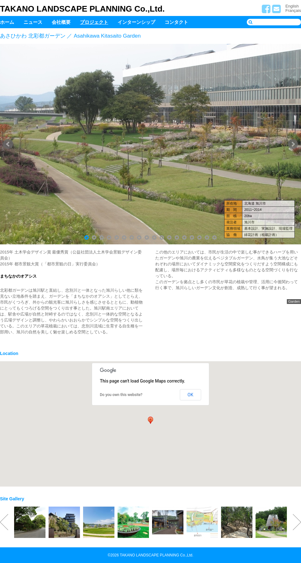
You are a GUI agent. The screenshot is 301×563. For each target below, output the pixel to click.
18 (214, 237)
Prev (8, 144)
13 (177, 237)
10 (154, 237)
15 (192, 237)
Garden (294, 301)
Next (293, 144)
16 (199, 237)
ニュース (33, 22)
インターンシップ (136, 22)
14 (184, 237)
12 (169, 237)
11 (162, 237)
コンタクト (176, 22)
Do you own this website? (121, 395)
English (292, 6)
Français (293, 10)
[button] (150, 420)
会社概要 (61, 22)
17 (207, 237)
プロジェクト (94, 22)
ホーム (7, 22)
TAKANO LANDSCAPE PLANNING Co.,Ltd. (82, 8)
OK (190, 394)
